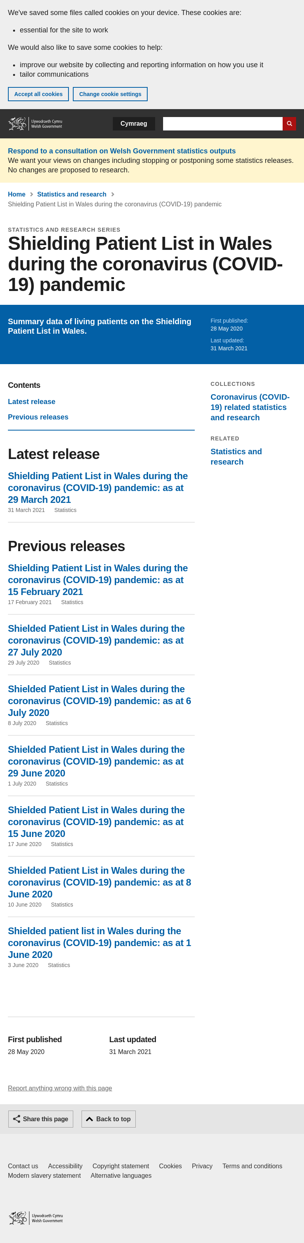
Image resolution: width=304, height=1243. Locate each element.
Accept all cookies (38, 94)
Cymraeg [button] (134, 123)
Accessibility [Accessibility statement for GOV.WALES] (65, 1166)
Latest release (31, 402)
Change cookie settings (110, 94)
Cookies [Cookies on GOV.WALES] (170, 1166)
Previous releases (38, 417)
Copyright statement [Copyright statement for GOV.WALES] (121, 1166)
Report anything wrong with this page (60, 1088)
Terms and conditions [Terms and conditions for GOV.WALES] (252, 1166)
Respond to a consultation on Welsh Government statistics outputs (122, 151)
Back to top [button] (113, 1119)
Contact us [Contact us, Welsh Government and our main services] (23, 1166)
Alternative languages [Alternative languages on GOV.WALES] (121, 1175)
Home (16, 194)
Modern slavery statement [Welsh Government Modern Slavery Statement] (44, 1175)
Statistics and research (71, 194)
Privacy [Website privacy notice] (202, 1166)
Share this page (45, 1119)
